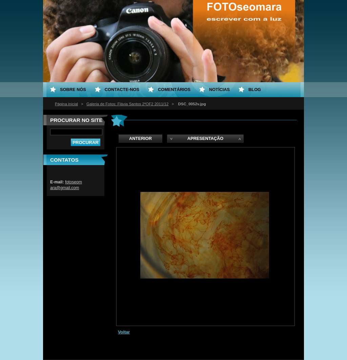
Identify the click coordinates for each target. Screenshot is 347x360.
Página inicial (66, 104)
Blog (254, 89)
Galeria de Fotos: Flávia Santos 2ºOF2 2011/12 (127, 104)
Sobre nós (73, 89)
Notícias (219, 89)
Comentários (174, 89)
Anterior (140, 138)
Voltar (124, 332)
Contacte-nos (122, 89)
